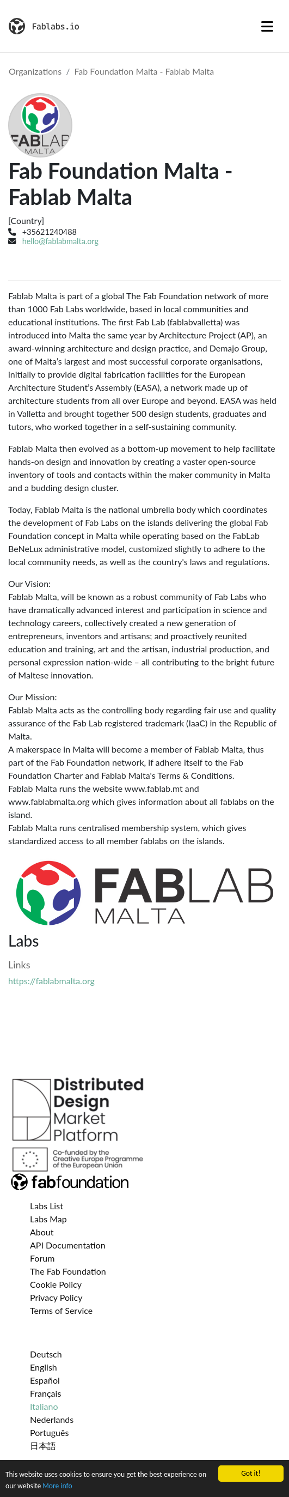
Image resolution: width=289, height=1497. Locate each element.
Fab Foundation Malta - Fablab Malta (144, 71)
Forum (42, 1258)
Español (45, 1380)
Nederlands (51, 1419)
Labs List (46, 1206)
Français (45, 1393)
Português (49, 1432)
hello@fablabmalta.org (60, 241)
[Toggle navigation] (267, 26)
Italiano (44, 1406)
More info (57, 1485)
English (43, 1367)
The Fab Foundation (68, 1271)
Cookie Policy (56, 1284)
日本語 (43, 1445)
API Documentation (68, 1245)
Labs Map (48, 1219)
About (42, 1232)
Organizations (35, 71)
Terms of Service (61, 1310)
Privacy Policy (56, 1297)
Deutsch (46, 1354)
